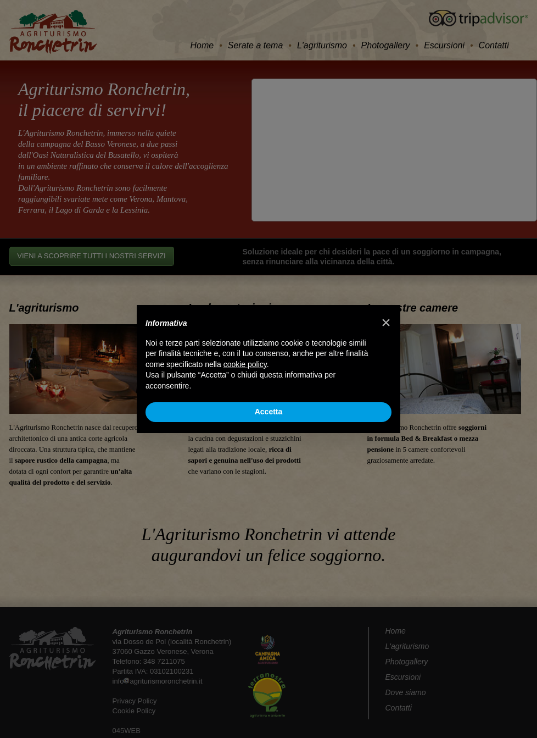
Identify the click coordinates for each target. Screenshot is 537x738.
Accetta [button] (269, 411)
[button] (386, 322)
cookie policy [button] (245, 364)
